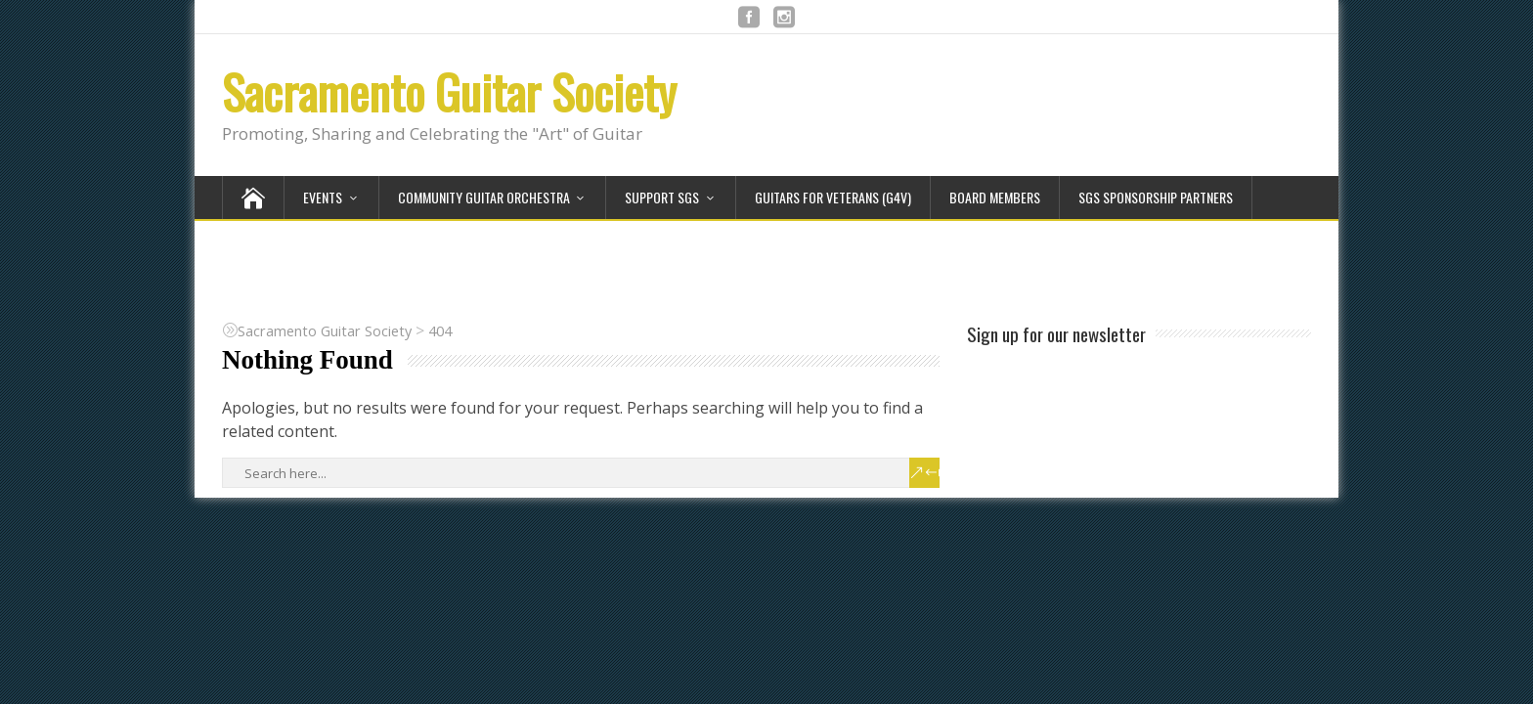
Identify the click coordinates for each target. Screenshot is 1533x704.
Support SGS (662, 197)
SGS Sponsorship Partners (1155, 197)
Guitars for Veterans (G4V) (833, 197)
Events (322, 197)
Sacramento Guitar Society (449, 91)
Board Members (994, 197)
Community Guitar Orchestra (484, 197)
